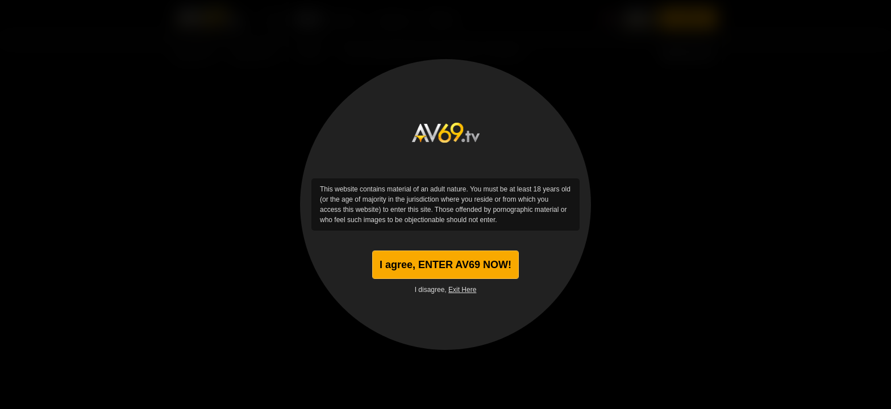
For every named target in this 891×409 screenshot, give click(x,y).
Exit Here (462, 290)
